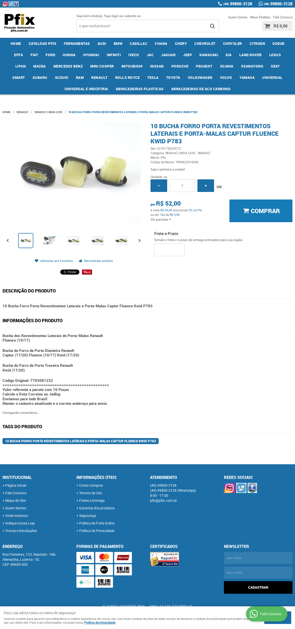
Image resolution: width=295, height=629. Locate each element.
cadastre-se (132, 16)
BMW (118, 43)
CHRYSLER (232, 43)
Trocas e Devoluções (21, 530)
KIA (229, 54)
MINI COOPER (102, 66)
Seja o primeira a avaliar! (168, 169)
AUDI (102, 43)
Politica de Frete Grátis (96, 523)
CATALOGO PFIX (42, 43)
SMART (18, 77)
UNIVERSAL (272, 77)
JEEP (187, 54)
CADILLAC (138, 43)
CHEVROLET (205, 43)
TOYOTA (173, 77)
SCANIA (226, 66)
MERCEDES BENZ (68, 66)
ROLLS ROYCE (127, 77)
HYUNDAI (91, 54)
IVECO (133, 54)
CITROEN (257, 43)
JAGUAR (168, 54)
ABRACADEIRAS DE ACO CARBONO (201, 88)
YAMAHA (247, 77)
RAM (80, 77)
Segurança (87, 515)
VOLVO (226, 77)
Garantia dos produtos (97, 508)
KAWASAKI (208, 54)
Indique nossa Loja (20, 523)
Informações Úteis (96, 477)
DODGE (279, 43)
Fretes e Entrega (92, 500)
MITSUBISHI (132, 66)
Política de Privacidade (96, 530)
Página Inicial (15, 485)
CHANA (161, 43)
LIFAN (20, 66)
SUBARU (40, 77)
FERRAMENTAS (77, 43)
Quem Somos (238, 17)
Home (16, 43)
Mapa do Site (15, 500)
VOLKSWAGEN (200, 77)
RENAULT (99, 77)
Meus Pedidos (260, 17)
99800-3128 (237, 4)
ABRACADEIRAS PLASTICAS (140, 88)
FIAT (34, 54)
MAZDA (39, 66)
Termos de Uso (90, 492)
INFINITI (114, 54)
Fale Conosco (282, 17)
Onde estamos (16, 515)
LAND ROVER (250, 54)
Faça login (111, 16)
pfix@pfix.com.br (163, 500)
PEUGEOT (204, 66)
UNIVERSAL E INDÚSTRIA (86, 88)
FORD (50, 54)
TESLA (153, 77)
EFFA (18, 54)
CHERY (181, 43)
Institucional (17, 477)
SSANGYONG (252, 66)
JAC (150, 54)
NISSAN (157, 66)
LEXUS (275, 54)
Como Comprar (91, 485)
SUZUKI (61, 77)
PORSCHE (180, 66)
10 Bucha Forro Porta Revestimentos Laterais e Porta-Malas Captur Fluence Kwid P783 (80, 441)
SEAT (275, 66)
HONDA (69, 54)
